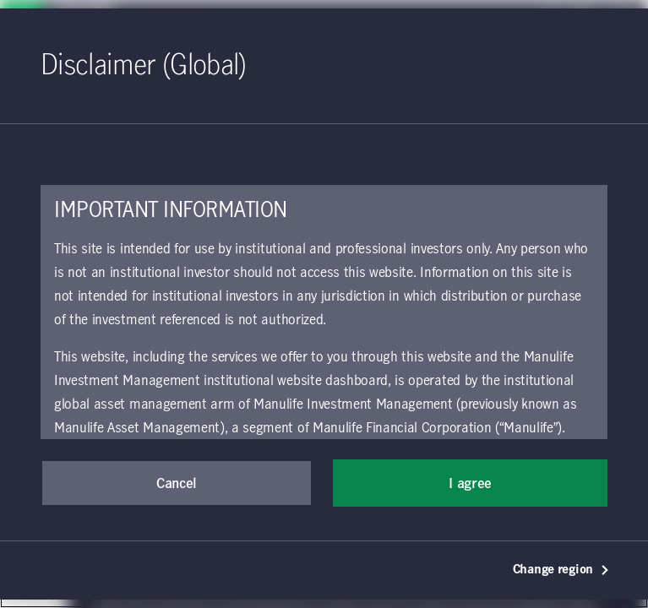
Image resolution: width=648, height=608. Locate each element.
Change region (561, 570)
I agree (470, 484)
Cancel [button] (176, 484)
